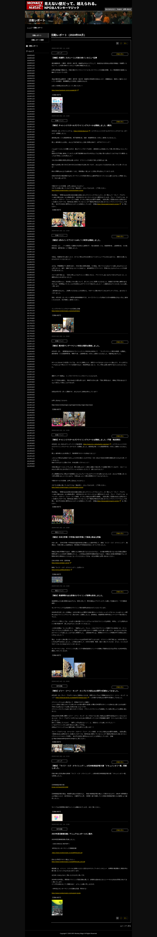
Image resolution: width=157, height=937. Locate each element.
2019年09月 (31, 257)
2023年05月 (31, 145)
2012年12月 (31, 456)
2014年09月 (31, 410)
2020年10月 (31, 224)
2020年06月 (31, 234)
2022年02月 (31, 183)
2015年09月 (31, 379)
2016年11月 (31, 344)
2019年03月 (31, 272)
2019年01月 (31, 277)
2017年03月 (31, 333)
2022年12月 (31, 157)
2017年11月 (31, 313)
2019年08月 (31, 259)
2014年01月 (31, 430)
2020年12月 (31, 218)
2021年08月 (31, 198)
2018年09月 (31, 287)
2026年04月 (31, 55)
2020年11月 (31, 221)
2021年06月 (31, 203)
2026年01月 (31, 63)
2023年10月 (31, 132)
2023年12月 (31, 127)
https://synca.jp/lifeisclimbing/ (61, 570)
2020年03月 (31, 242)
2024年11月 (31, 99)
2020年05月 (31, 236)
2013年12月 (31, 433)
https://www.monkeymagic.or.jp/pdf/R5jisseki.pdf (67, 853)
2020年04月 (31, 239)
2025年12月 (31, 65)
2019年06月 (31, 264)
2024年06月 (31, 111)
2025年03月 (31, 88)
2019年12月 (31, 249)
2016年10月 (31, 346)
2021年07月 (31, 201)
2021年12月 (31, 188)
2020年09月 (31, 226)
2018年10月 (31, 285)
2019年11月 (31, 252)
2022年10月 (31, 162)
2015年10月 (31, 377)
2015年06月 (31, 387)
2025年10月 (31, 71)
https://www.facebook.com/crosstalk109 (64, 90)
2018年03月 (31, 303)
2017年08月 (31, 321)
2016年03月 (31, 364)
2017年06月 (31, 326)
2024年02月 (31, 122)
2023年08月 (31, 137)
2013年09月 (31, 440)
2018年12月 (31, 280)
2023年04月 (31, 147)
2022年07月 (31, 170)
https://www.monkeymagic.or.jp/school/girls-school (67, 190)
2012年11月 (31, 458)
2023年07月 (31, 139)
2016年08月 (31, 351)
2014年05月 (31, 420)
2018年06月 (31, 295)
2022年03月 (31, 180)
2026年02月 (31, 60)
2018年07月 (31, 293)
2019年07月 (31, 262)
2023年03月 (31, 150)
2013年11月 (31, 435)
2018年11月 (31, 282)
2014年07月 (31, 415)
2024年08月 (31, 106)
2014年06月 (31, 418)
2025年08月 (31, 76)
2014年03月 (31, 425)
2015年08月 (31, 382)
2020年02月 (31, 244)
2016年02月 (31, 367)
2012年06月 (31, 464)
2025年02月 (31, 91)
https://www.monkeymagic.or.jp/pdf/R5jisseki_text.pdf (68, 861)
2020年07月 (31, 231)
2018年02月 (31, 305)
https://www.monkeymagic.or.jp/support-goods (66, 893)
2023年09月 (31, 134)
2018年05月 (31, 298)
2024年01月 (31, 124)
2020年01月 (31, 247)
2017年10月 (31, 315)
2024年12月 (31, 96)
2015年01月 (31, 400)
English (119, 9)
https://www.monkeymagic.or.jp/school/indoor (66, 311)
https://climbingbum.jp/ (81, 131)
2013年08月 (31, 443)
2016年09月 (31, 349)
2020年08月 (31, 229)
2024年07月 (31, 109)
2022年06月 (31, 173)
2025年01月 (31, 93)
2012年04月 (31, 466)
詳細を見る (120, 54)
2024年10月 (31, 101)
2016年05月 (31, 359)
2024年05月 (31, 114)
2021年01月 (31, 216)
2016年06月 (31, 356)
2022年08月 (31, 168)
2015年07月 (31, 384)
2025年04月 (31, 86)
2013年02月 (31, 451)
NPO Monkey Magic (77, 933)
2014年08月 (31, 412)
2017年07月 (31, 323)
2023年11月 (31, 129)
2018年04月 (31, 300)
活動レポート (37, 35)
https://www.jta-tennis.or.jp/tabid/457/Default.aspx (71, 697)
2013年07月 (31, 446)
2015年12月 (31, 372)
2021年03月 (31, 211)
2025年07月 (31, 78)
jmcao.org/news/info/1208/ (60, 787)
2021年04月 (31, 208)
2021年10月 (31, 193)
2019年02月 (31, 275)
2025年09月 (31, 73)
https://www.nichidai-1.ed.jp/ (60, 563)
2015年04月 (31, 392)
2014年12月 (31, 402)
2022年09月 (31, 165)
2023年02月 (31, 152)
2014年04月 (31, 423)
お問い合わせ (127, 9)
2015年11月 (31, 374)
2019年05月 (31, 267)
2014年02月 (31, 428)
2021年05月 (31, 206)
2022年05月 (31, 175)
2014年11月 (31, 405)
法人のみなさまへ (110, 9)
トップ (29, 28)
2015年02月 (31, 397)
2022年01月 (31, 185)
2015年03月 (31, 395)
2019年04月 (31, 270)
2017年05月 (31, 328)
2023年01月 (31, 155)
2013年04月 (31, 448)
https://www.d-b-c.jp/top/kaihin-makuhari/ (96, 444)
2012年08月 (31, 461)
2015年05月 (31, 390)
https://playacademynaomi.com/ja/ (108, 204)
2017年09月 (31, 318)
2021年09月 (31, 196)
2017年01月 (31, 338)
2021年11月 (31, 190)
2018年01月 (31, 308)
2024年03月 (31, 119)
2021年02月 (31, 213)
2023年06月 (31, 142)
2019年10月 (31, 254)
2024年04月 (31, 116)
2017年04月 (31, 331)
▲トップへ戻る (125, 926)
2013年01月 (31, 453)
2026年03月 (31, 58)
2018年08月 (31, 290)
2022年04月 (31, 178)
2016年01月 (31, 369)
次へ (125, 43)
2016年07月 (31, 354)
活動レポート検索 (37, 40)
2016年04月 (31, 361)
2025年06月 (31, 81)
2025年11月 (31, 68)
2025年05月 (31, 83)
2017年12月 (31, 310)
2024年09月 (31, 104)
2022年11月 (31, 160)
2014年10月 (31, 407)
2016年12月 (31, 341)
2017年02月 (31, 336)
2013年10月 (31, 438)
